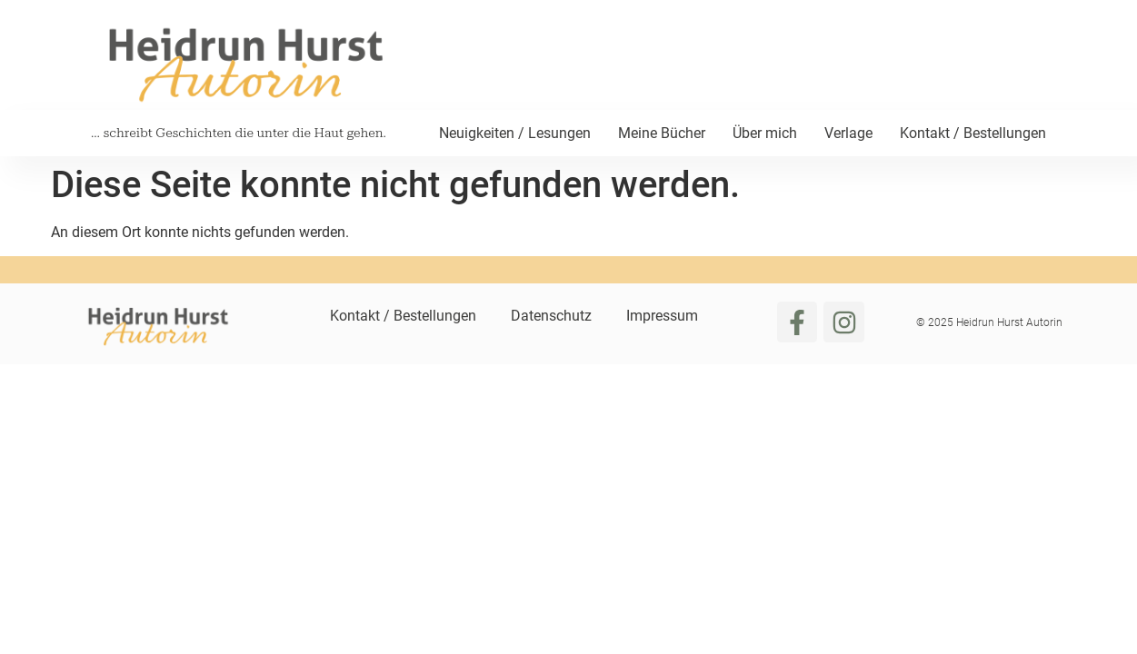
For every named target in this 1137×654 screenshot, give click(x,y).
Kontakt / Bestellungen (973, 133)
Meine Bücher (661, 133)
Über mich (765, 133)
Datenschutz (551, 315)
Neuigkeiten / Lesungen (515, 133)
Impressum (662, 315)
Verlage (848, 133)
